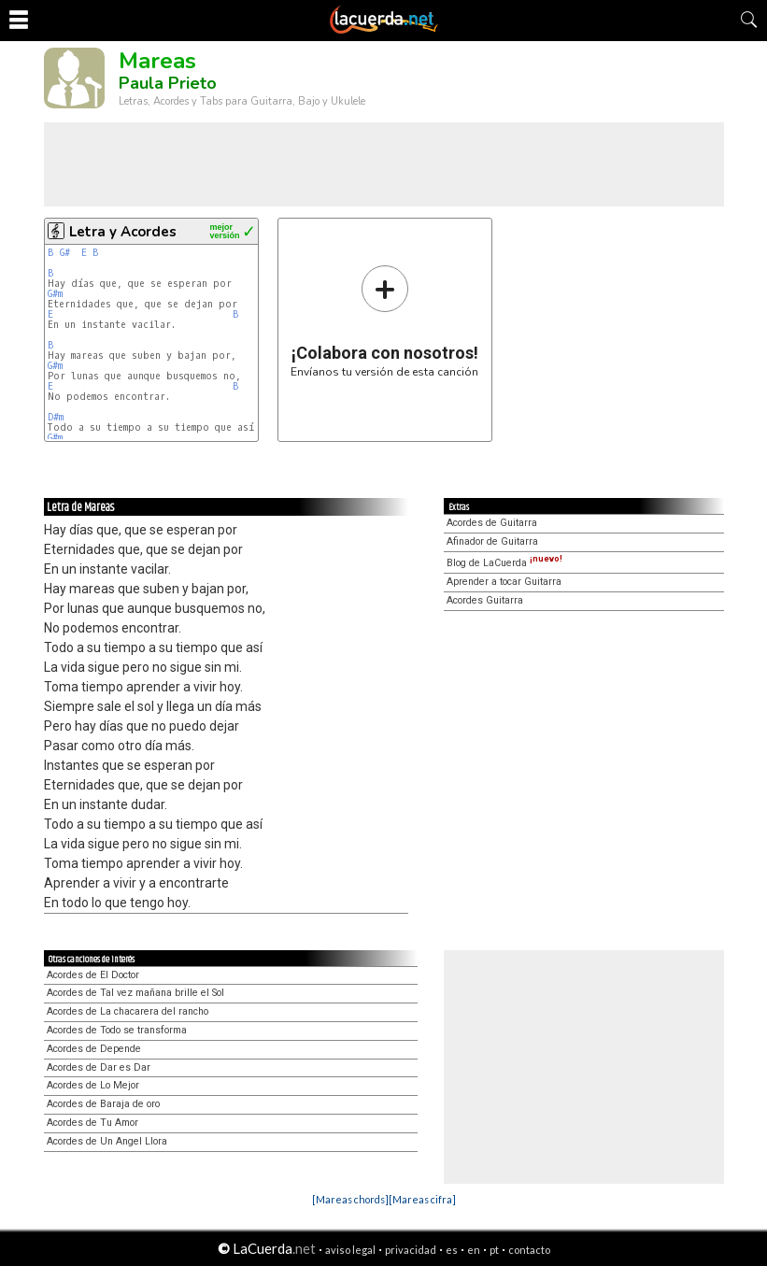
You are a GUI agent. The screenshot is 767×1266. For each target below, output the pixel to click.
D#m (56, 417)
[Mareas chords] (350, 1199)
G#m (55, 294)
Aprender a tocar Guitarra (504, 582)
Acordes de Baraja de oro (103, 1104)
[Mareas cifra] (422, 1199)
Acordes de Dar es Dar (98, 1067)
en (473, 1250)
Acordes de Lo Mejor (93, 1085)
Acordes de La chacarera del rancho (127, 1011)
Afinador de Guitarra (492, 541)
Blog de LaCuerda (504, 563)
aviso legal (350, 1250)
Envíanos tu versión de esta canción (384, 321)
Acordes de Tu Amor (92, 1123)
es (452, 1250)
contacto (529, 1250)
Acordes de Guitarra (492, 523)
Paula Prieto (168, 83)
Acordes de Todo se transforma (117, 1030)
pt (494, 1250)
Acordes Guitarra (485, 600)
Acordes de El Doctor (93, 975)
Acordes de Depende (94, 1049)
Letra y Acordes (123, 231)
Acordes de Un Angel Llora (107, 1141)
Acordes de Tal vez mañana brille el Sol (135, 993)
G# (68, 253)
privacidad (410, 1250)
